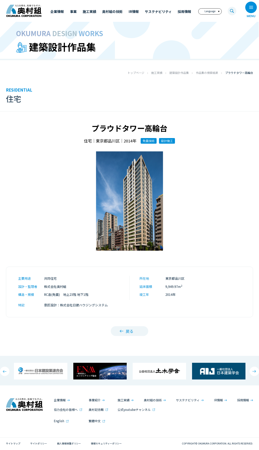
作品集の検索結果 (207, 73)
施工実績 (156, 73)
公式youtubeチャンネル (134, 409)
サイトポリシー (38, 443)
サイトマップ (13, 443)
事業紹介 (95, 400)
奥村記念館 (96, 409)
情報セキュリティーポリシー (106, 443)
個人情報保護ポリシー (69, 443)
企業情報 (60, 400)
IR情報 (218, 400)
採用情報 (243, 400)
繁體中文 (95, 421)
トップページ (136, 73)
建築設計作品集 (179, 73)
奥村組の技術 (153, 400)
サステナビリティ (188, 400)
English (59, 421)
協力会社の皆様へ (66, 409)
